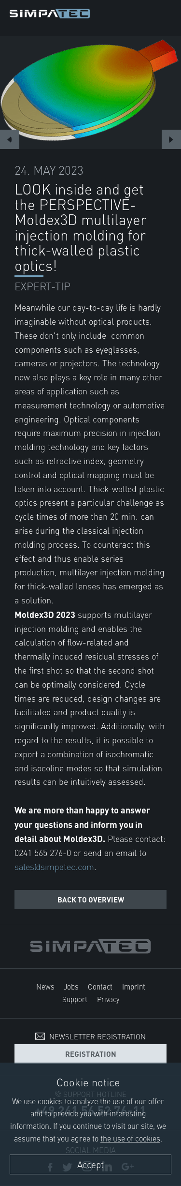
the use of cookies (130, 1138)
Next (171, 139)
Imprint (133, 986)
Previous (9, 139)
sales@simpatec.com (54, 866)
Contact (100, 986)
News (45, 986)
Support (74, 999)
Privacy (108, 999)
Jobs (71, 986)
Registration (90, 1054)
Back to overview (90, 899)
